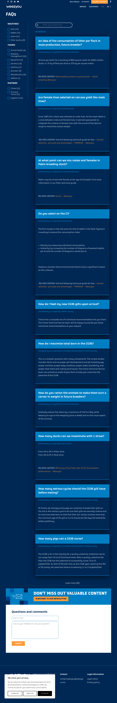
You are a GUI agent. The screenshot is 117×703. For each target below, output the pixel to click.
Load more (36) (72, 583)
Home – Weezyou (64, 196)
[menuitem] (109, 8)
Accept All (45, 693)
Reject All (30, 693)
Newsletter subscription (99, 2)
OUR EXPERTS (93, 7)
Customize (15, 693)
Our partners (85, 2)
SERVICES (83, 7)
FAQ (102, 7)
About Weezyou (74, 2)
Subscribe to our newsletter (54, 599)
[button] (17, 29)
